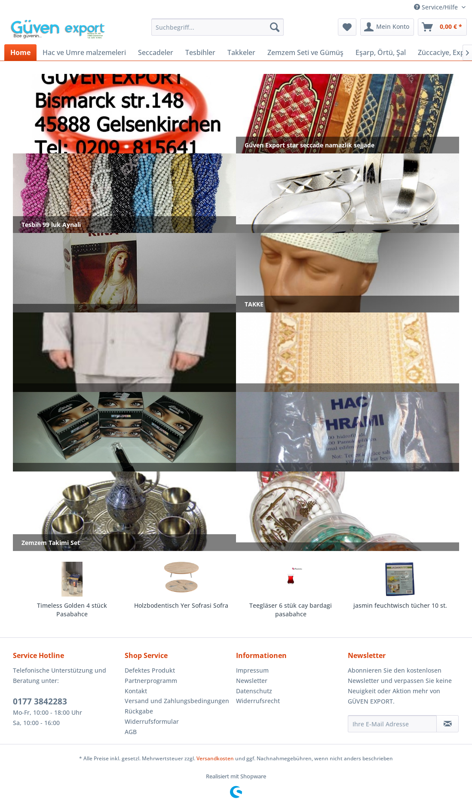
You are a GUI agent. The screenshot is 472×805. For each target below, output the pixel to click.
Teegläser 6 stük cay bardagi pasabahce (290, 609)
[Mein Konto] (387, 27)
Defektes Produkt (150, 670)
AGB (131, 732)
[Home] (20, 52)
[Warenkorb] (442, 27)
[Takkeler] (241, 52)
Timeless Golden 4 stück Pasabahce (72, 609)
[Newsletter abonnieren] (447, 723)
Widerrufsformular (152, 721)
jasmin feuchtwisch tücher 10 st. (400, 605)
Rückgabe (139, 711)
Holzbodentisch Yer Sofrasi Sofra (181, 605)
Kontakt (136, 691)
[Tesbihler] (200, 52)
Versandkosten (215, 758)
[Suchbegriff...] (217, 27)
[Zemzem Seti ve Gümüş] (305, 52)
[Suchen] (275, 27)
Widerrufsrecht (258, 701)
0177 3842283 (40, 701)
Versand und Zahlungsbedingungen (177, 701)
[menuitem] (217, 27)
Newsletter (251, 680)
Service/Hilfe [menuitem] (437, 7)
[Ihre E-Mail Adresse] (392, 723)
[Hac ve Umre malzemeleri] (84, 52)
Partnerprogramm (151, 680)
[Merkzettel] (347, 27)
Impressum (252, 670)
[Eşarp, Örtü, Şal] (380, 52)
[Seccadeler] (155, 52)
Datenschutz (254, 691)
